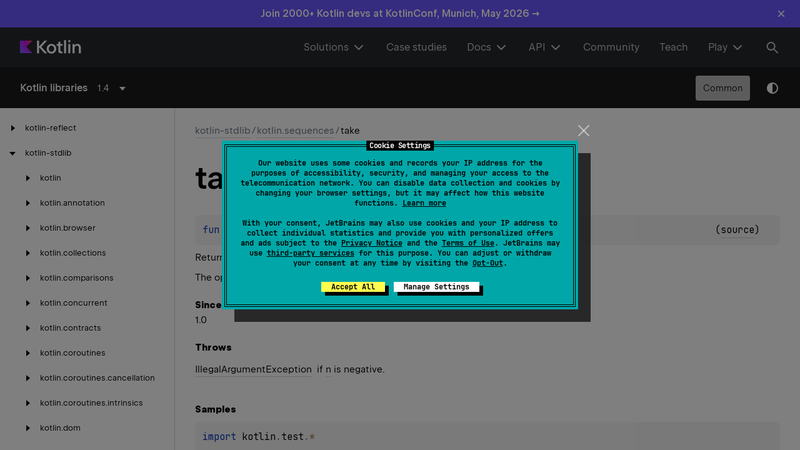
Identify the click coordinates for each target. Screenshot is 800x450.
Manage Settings (436, 287)
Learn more (424, 203)
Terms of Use (468, 243)
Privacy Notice (371, 243)
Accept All (353, 287)
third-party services (310, 253)
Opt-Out (487, 263)
